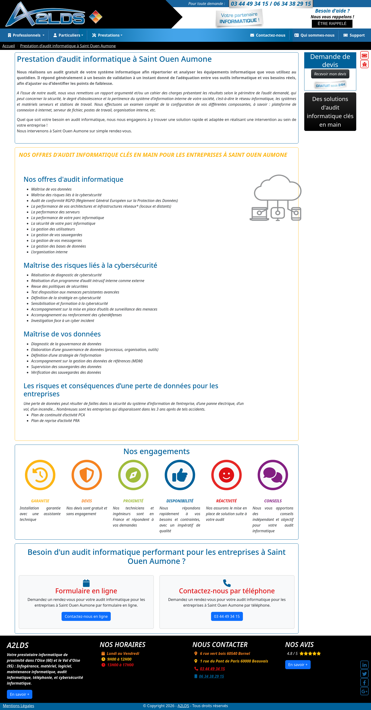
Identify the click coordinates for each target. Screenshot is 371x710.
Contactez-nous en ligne (86, 616)
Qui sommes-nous (314, 35)
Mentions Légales (18, 705)
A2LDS (183, 705)
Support (353, 35)
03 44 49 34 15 (227, 616)
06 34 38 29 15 (208, 676)
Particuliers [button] (66, 35)
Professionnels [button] (24, 35)
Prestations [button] (105, 35)
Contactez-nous (266, 35)
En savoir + (19, 694)
